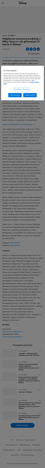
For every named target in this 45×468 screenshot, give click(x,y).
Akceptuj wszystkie (30, 95)
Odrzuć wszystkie (15, 95)
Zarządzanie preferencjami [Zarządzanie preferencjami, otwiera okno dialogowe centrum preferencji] (22, 89)
